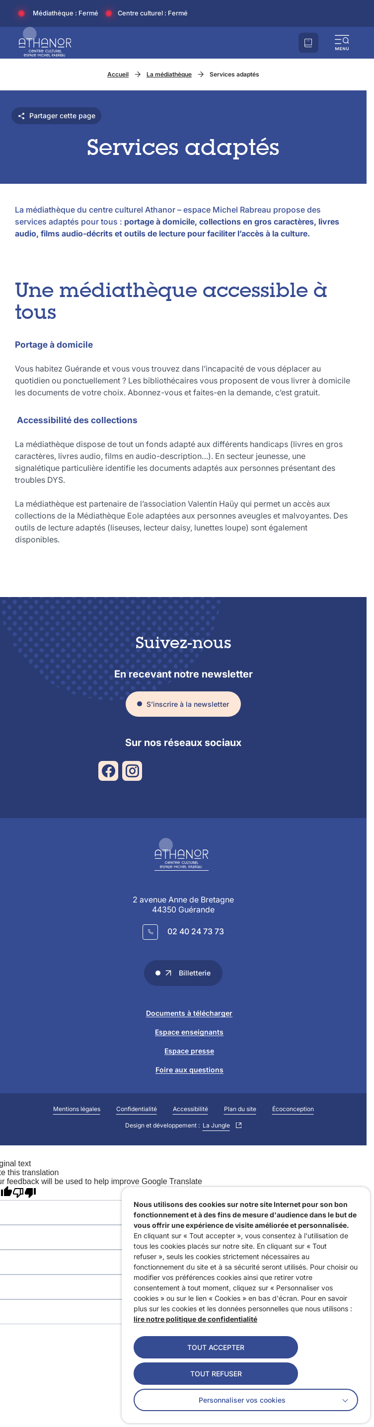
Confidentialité (136, 1109)
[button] (342, 43)
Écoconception (293, 1109)
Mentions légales (76, 1109)
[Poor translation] (24, 1193)
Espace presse (189, 1051)
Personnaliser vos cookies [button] (242, 1400)
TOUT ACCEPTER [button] (215, 1347)
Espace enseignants (189, 1032)
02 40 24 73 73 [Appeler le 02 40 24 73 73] (195, 931)
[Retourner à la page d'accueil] (183, 854)
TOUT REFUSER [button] (216, 1373)
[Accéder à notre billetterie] (308, 43)
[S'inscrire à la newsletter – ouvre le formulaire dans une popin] (183, 704)
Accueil (118, 74)
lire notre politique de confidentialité (195, 1319)
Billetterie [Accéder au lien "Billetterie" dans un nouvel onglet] (188, 973)
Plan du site (240, 1109)
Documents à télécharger (189, 1013)
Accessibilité (190, 1109)
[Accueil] (45, 43)
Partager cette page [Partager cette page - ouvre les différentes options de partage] (56, 115)
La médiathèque (169, 74)
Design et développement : (180, 1126)
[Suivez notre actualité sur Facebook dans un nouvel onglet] (108, 771)
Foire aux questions (189, 1069)
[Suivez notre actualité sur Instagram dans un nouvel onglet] (132, 771)
